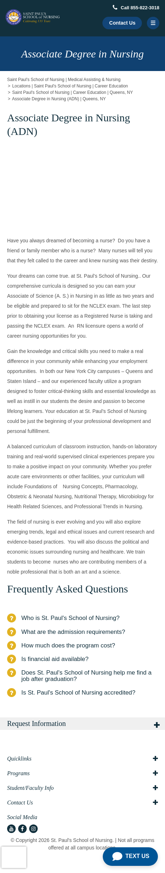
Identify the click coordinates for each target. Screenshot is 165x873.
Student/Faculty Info (82, 788)
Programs (82, 773)
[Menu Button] (153, 23)
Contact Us (122, 23)
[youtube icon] (11, 828)
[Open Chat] (130, 856)
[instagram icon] (33, 828)
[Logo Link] (33, 17)
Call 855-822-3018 (136, 7)
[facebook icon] (22, 828)
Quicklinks (82, 758)
